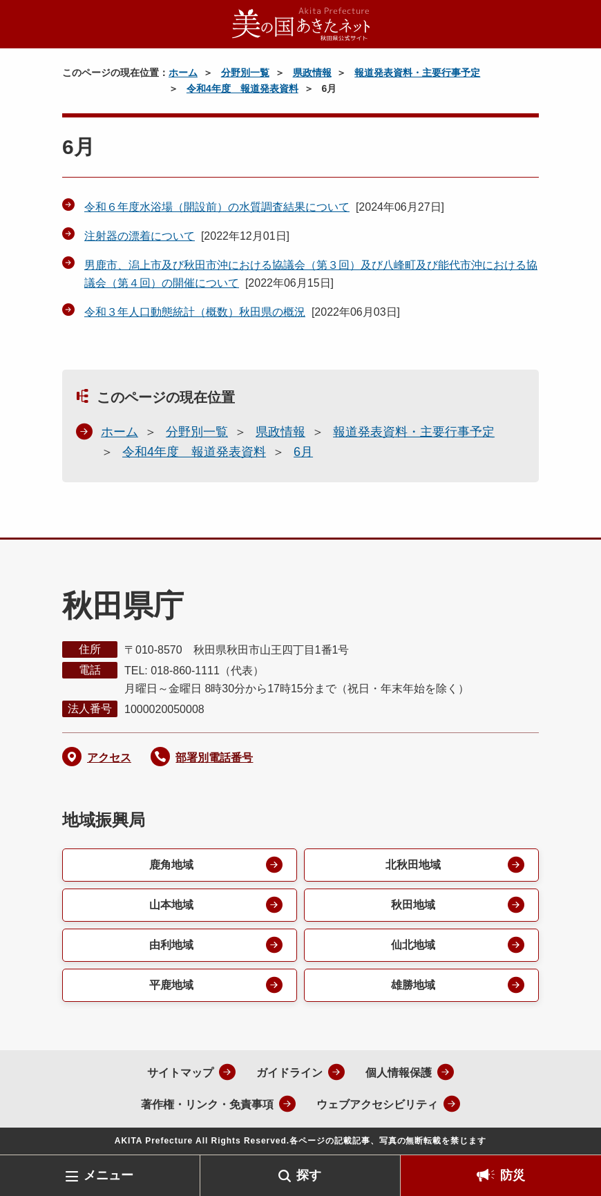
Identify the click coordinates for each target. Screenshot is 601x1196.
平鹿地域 (171, 985)
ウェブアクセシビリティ (377, 1104)
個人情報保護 (398, 1073)
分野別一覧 (245, 72)
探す (308, 1175)
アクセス (109, 757)
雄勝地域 (413, 985)
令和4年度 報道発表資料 (242, 88)
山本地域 (171, 905)
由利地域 (171, 945)
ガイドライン (289, 1073)
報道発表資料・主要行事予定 (417, 72)
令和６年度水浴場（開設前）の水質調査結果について (217, 207)
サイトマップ (180, 1073)
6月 (303, 452)
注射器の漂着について (139, 236)
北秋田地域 (413, 865)
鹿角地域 (171, 865)
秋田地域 (413, 905)
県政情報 (312, 72)
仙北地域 (413, 945)
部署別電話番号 (214, 757)
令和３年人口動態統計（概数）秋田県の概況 (194, 312)
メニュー (108, 1175)
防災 (512, 1175)
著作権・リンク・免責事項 (207, 1104)
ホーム (183, 72)
